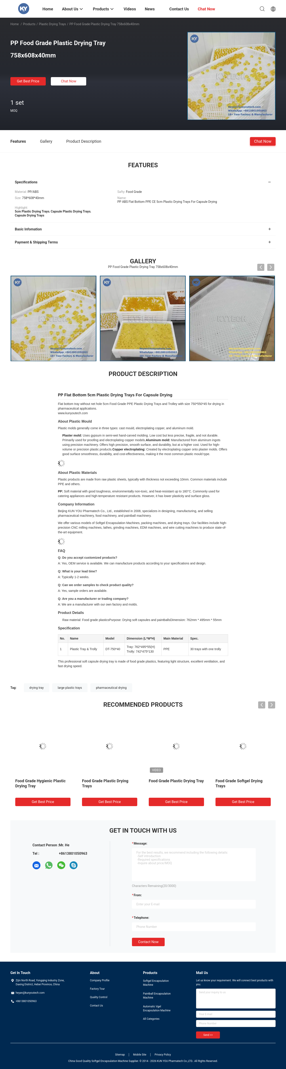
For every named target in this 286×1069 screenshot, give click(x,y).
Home (14, 24)
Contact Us (96, 1005)
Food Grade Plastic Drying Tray (176, 780)
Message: (140, 843)
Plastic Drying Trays (52, 24)
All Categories (151, 1018)
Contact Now (148, 942)
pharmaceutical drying (111, 687)
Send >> (208, 1035)
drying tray (36, 687)
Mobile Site (139, 1054)
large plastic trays (70, 687)
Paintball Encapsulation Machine (157, 995)
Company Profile (99, 980)
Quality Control (98, 997)
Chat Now (68, 81)
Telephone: (141, 917)
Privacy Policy (162, 1054)
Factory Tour (97, 988)
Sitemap (120, 1054)
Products (29, 24)
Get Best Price (28, 81)
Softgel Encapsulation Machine (156, 982)
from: (138, 895)
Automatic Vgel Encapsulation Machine (156, 1008)
